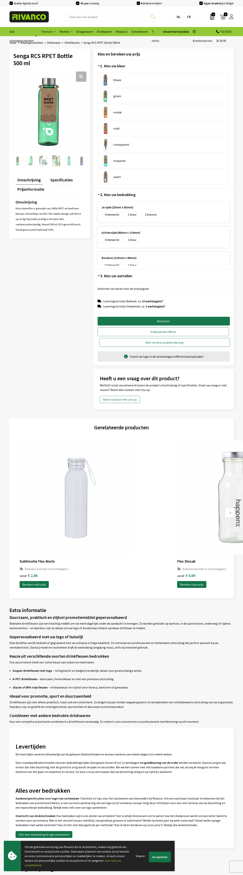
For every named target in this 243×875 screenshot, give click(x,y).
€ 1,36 (134, 418)
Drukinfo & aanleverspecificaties (87, 832)
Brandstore (130, 814)
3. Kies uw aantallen (116, 194)
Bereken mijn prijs (34, 428)
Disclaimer (187, 826)
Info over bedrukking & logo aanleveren (43, 678)
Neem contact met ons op (120, 307)
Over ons (72, 808)
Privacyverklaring (191, 820)
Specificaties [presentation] (56, 177)
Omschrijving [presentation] (27, 177)
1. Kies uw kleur (112, 65)
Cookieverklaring (191, 814)
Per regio (72, 826)
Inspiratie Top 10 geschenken (85, 838)
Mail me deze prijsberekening (199, 250)
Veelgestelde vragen (79, 820)
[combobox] (112, 17)
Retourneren (131, 826)
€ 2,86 (29, 418)
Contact (128, 808)
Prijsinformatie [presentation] (29, 185)
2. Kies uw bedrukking (118, 113)
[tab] (27, 178)
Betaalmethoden (134, 820)
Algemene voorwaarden (195, 808)
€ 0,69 (82, 418)
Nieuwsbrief (74, 814)
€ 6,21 (187, 418)
